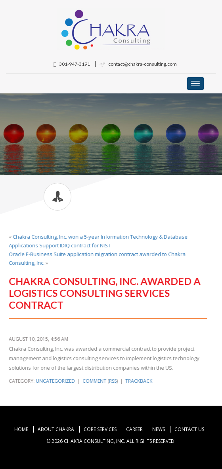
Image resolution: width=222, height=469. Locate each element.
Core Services (100, 429)
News (158, 429)
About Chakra (56, 429)
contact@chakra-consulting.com (138, 64)
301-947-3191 (72, 64)
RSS (113, 381)
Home (21, 429)
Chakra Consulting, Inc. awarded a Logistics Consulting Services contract (105, 293)
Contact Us (189, 429)
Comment (94, 381)
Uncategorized (55, 381)
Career (134, 429)
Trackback (138, 381)
